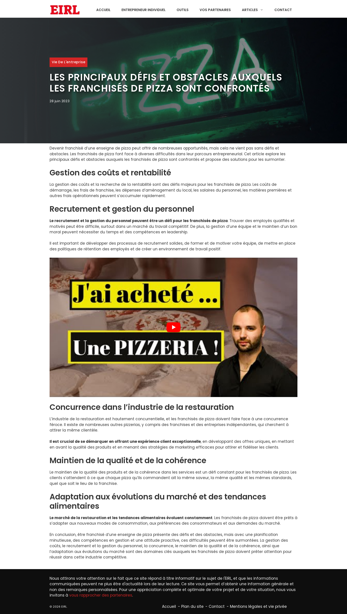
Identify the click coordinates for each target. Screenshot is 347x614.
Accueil (103, 10)
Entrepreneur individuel (143, 10)
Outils (183, 10)
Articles (255, 10)
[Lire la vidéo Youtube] (173, 327)
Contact (283, 10)
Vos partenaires (215, 10)
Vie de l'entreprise (68, 62)
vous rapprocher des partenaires (100, 595)
